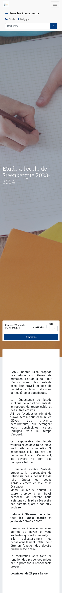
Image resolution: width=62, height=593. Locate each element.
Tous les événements (22, 13)
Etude (10, 19)
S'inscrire (31, 337)
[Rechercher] (53, 26)
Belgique (23, 19)
